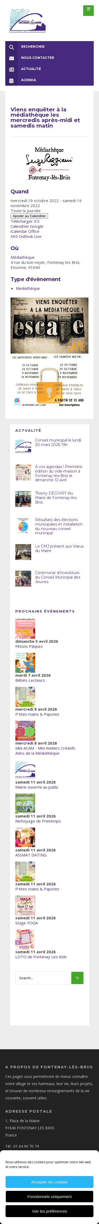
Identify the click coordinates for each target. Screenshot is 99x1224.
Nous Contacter (29, 57)
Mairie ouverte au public (37, 787)
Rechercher (25, 46)
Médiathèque (23, 257)
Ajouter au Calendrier (29, 216)
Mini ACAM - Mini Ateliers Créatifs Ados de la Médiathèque (45, 750)
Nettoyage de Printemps (38, 821)
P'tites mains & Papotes (37, 714)
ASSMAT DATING (30, 855)
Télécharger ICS (25, 221)
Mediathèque (28, 288)
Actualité (23, 69)
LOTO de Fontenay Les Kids (41, 956)
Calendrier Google (27, 226)
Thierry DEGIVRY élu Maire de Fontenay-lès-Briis (56, 498)
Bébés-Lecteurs (30, 680)
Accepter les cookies (49, 1182)
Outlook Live (30, 236)
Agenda (20, 80)
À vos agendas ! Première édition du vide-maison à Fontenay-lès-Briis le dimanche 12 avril (58, 473)
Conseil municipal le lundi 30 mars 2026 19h (58, 442)
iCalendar (19, 231)
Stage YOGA (26, 922)
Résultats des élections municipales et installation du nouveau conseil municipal (59, 526)
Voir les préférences (49, 1211)
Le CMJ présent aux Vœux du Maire (59, 548)
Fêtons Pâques (29, 646)
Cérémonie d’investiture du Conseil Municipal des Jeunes (57, 577)
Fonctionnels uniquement (49, 1196)
